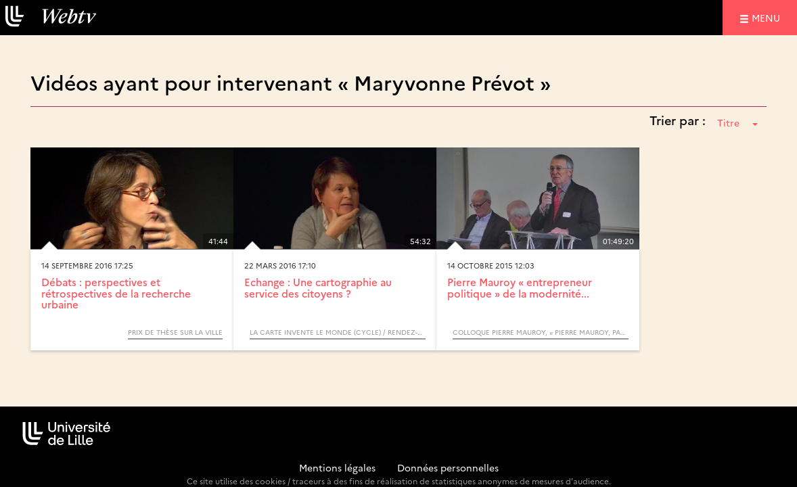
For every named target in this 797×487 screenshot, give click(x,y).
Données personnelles (448, 467)
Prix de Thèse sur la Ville (175, 332)
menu (768, 17)
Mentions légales (337, 467)
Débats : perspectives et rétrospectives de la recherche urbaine (116, 293)
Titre (737, 122)
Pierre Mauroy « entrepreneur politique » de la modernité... (519, 287)
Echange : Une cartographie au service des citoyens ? (318, 287)
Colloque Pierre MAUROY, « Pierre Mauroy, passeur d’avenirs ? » (541, 332)
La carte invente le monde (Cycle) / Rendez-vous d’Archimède (338, 332)
